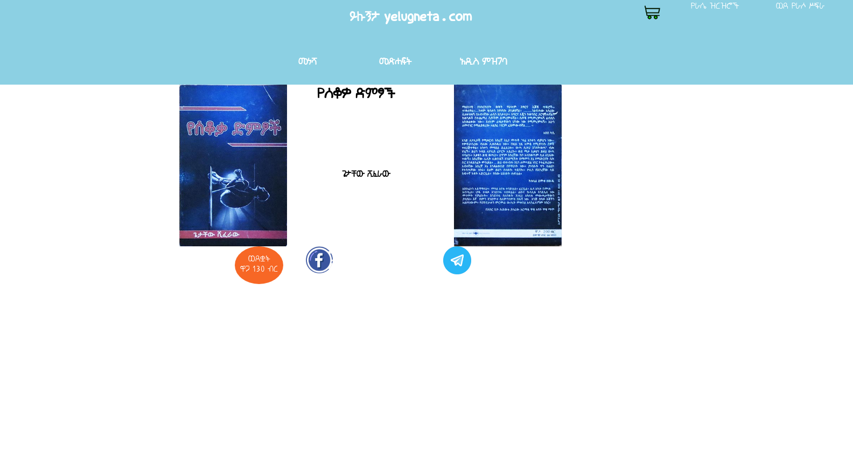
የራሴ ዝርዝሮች (715, 5)
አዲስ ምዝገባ (483, 61)
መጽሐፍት (395, 61)
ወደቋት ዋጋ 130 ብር (259, 263)
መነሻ (307, 61)
